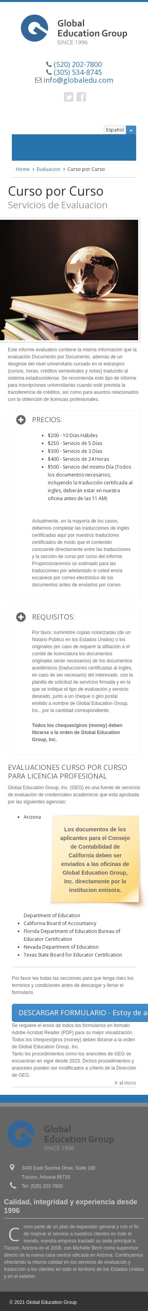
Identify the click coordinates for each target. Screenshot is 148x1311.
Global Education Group (51, 1302)
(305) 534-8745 (78, 72)
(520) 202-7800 (78, 64)
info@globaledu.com (78, 80)
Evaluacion (48, 169)
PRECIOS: (47, 419)
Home (23, 169)
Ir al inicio (125, 1082)
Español (115, 129)
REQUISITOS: (53, 616)
